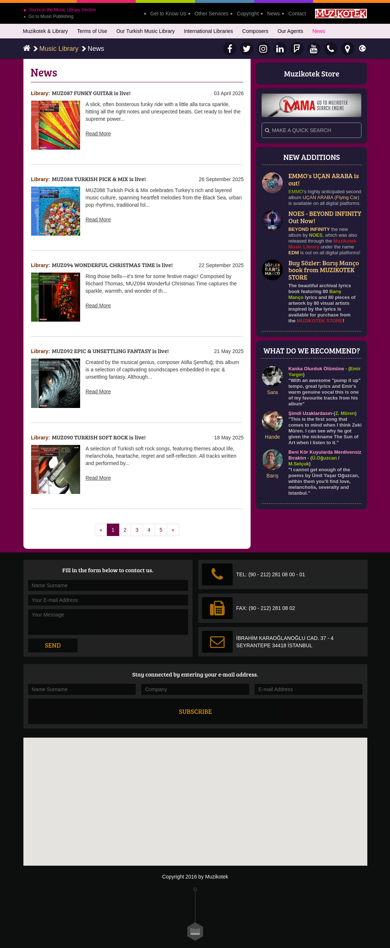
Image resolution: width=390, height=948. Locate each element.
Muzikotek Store (311, 73)
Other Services (212, 13)
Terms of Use (92, 31)
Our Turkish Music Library (145, 31)
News (273, 13)
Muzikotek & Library (45, 31)
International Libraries (208, 31)
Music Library (59, 48)
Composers (255, 31)
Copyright (248, 13)
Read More (98, 133)
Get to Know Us (168, 13)
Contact (297, 13)
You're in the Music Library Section (60, 9)
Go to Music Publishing (48, 16)
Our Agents (290, 31)
